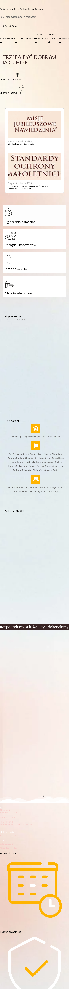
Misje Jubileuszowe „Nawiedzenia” (21, 144)
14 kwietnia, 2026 (23, 183)
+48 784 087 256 (7, 817)
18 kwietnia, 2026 (23, 141)
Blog (10, 141)
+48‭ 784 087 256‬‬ (8, 25)
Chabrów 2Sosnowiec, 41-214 (8, 811)
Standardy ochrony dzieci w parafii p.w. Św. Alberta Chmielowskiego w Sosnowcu (28, 187)
